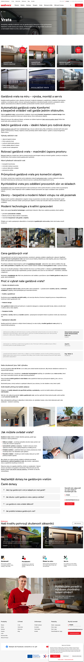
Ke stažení (36, 627)
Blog (29, 1)
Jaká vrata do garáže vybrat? (50, 119)
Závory (3, 199)
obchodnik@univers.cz (72, 500)
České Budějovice (55, 631)
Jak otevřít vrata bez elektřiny (18, 469)
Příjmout (55, 656)
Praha (52, 627)
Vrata (40, 5)
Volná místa (17, 1)
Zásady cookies (61, 659)
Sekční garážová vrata (7, 129)
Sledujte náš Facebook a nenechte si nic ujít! (21, 647)
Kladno (52, 625)
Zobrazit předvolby (76, 656)
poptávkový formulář (34, 264)
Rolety (22, 5)
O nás (13, 1)
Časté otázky (37, 629)
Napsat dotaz (69, 503)
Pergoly (35, 5)
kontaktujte (11, 275)
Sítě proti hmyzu (59, 5)
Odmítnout (66, 656)
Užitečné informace (5, 1)
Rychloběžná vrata (6, 187)
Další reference (77, 523)
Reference (24, 1)
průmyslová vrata (42, 178)
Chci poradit (60, 601)
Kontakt (32, 1)
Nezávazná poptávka (74, 633)
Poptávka (79, 5)
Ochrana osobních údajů (68, 659)
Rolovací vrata (5, 155)
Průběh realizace (38, 625)
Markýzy (28, 5)
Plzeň (52, 629)
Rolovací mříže (48, 5)
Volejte (67, 1)
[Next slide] (82, 529)
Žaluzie (17, 5)
